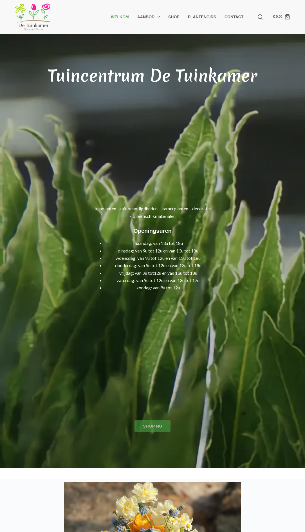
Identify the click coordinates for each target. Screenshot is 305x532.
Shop (174, 17)
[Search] (260, 16)
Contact (234, 17)
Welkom (120, 17)
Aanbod (149, 17)
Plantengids (202, 17)
